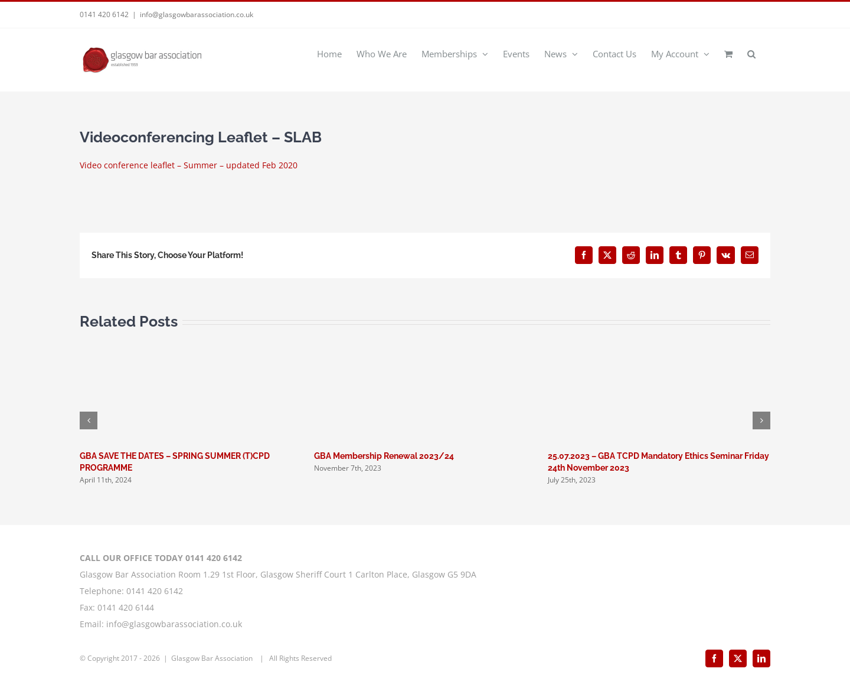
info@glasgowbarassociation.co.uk (196, 14)
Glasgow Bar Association (212, 658)
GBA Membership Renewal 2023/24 (384, 456)
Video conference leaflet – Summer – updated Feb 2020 (189, 165)
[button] (751, 53)
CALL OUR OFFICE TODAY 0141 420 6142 (161, 557)
